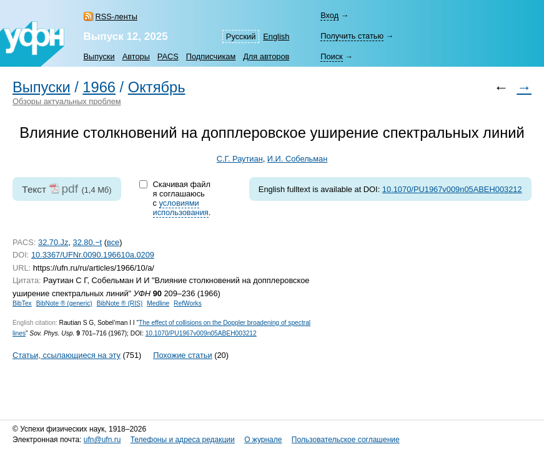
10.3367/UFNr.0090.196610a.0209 (92, 254)
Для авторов (266, 56)
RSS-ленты (116, 16)
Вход (329, 15)
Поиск (331, 56)
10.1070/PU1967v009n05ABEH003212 (452, 189)
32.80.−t (87, 242)
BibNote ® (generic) (64, 303)
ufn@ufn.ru (102, 439)
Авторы (136, 56)
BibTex (22, 303)
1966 (99, 87)
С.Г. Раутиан (240, 158)
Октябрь (156, 87)
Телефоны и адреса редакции (183, 439)
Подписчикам (210, 56)
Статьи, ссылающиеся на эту (66, 355)
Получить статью (351, 36)
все (113, 242)
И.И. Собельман (297, 158)
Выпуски (99, 56)
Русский (240, 36)
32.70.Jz (53, 242)
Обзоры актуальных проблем (66, 101)
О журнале (263, 439)
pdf (69, 188)
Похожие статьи (182, 355)
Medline (158, 303)
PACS (168, 56)
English (276, 36)
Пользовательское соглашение (346, 439)
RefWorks (188, 303)
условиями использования (181, 207)
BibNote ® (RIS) (120, 303)
